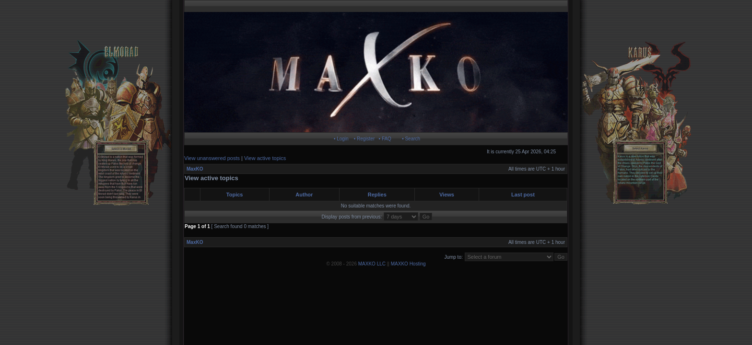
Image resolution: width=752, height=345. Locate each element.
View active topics (265, 158)
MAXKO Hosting (408, 263)
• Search (411, 138)
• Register (364, 138)
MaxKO (195, 169)
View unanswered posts (212, 158)
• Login (341, 138)
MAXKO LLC (372, 263)
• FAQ (385, 138)
